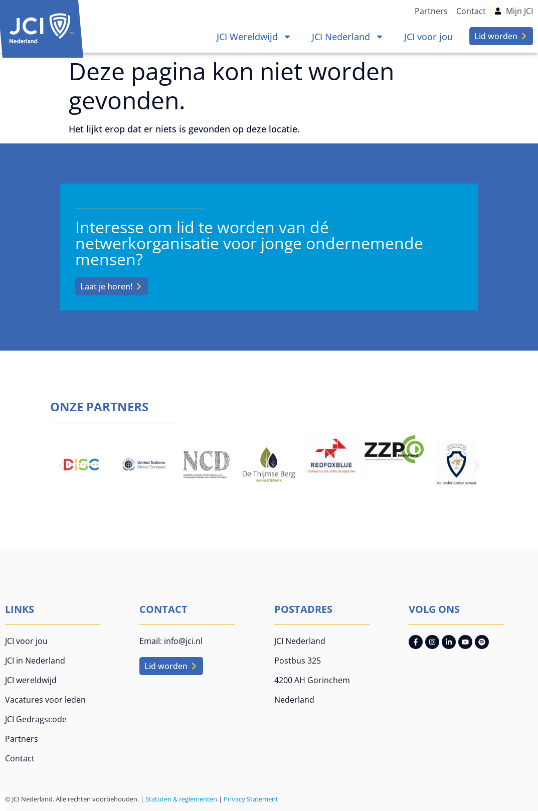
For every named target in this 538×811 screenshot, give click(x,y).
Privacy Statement (251, 798)
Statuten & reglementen (181, 798)
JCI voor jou (428, 37)
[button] (61, 466)
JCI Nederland (348, 36)
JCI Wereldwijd (254, 36)
